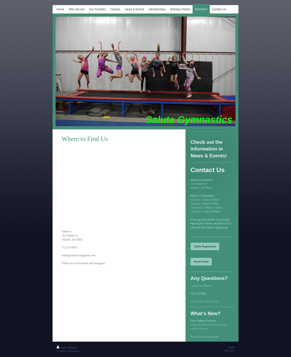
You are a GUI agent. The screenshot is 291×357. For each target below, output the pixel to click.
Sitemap (72, 347)
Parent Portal (201, 261)
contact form (210, 301)
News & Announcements (205, 336)
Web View (229, 350)
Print (61, 347)
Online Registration (205, 246)
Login (231, 347)
